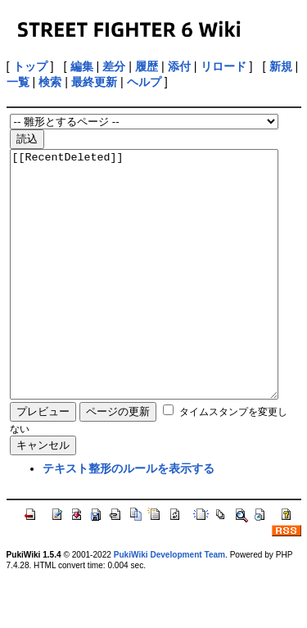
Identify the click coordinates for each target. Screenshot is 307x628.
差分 (113, 66)
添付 (179, 66)
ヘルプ (144, 81)
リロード (223, 66)
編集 (81, 66)
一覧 (18, 81)
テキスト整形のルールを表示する (128, 517)
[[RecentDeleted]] (144, 299)
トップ (30, 66)
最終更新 (94, 81)
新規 (280, 66)
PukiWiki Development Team (169, 603)
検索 (49, 81)
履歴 (146, 66)
